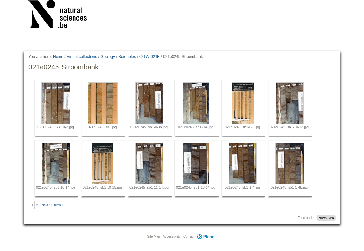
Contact (188, 236)
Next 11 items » (53, 205)
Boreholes (127, 57)
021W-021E (149, 57)
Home (58, 57)
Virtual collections (82, 57)
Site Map (153, 236)
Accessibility (171, 236)
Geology (107, 57)
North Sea (326, 218)
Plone (206, 236)
